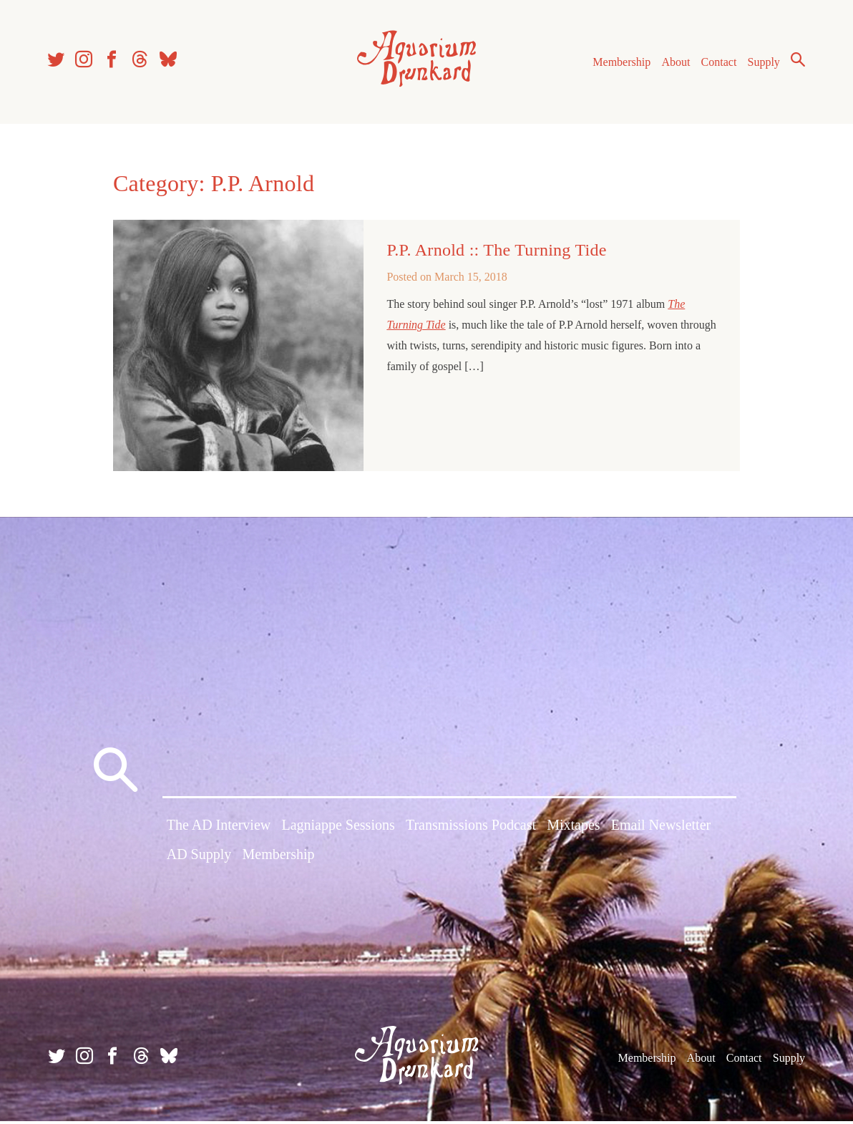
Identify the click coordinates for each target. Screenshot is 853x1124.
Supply (762, 63)
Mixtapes (573, 829)
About (673, 63)
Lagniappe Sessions (337, 829)
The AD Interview (219, 829)
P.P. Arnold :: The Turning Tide (496, 252)
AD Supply (199, 858)
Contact (717, 63)
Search (796, 61)
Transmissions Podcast (471, 829)
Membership (619, 63)
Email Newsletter (661, 829)
